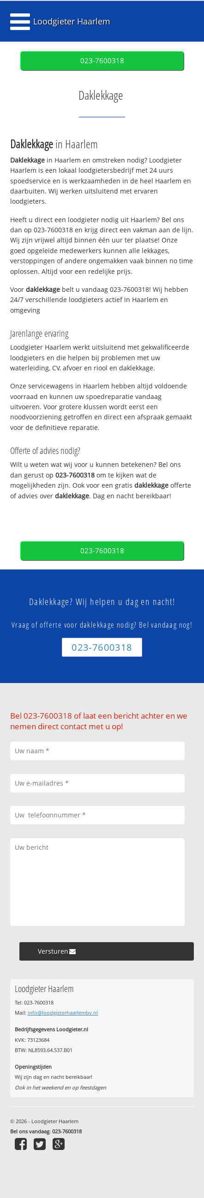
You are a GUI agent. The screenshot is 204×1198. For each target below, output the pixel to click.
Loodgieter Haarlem (71, 21)
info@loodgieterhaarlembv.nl (63, 1012)
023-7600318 (102, 61)
